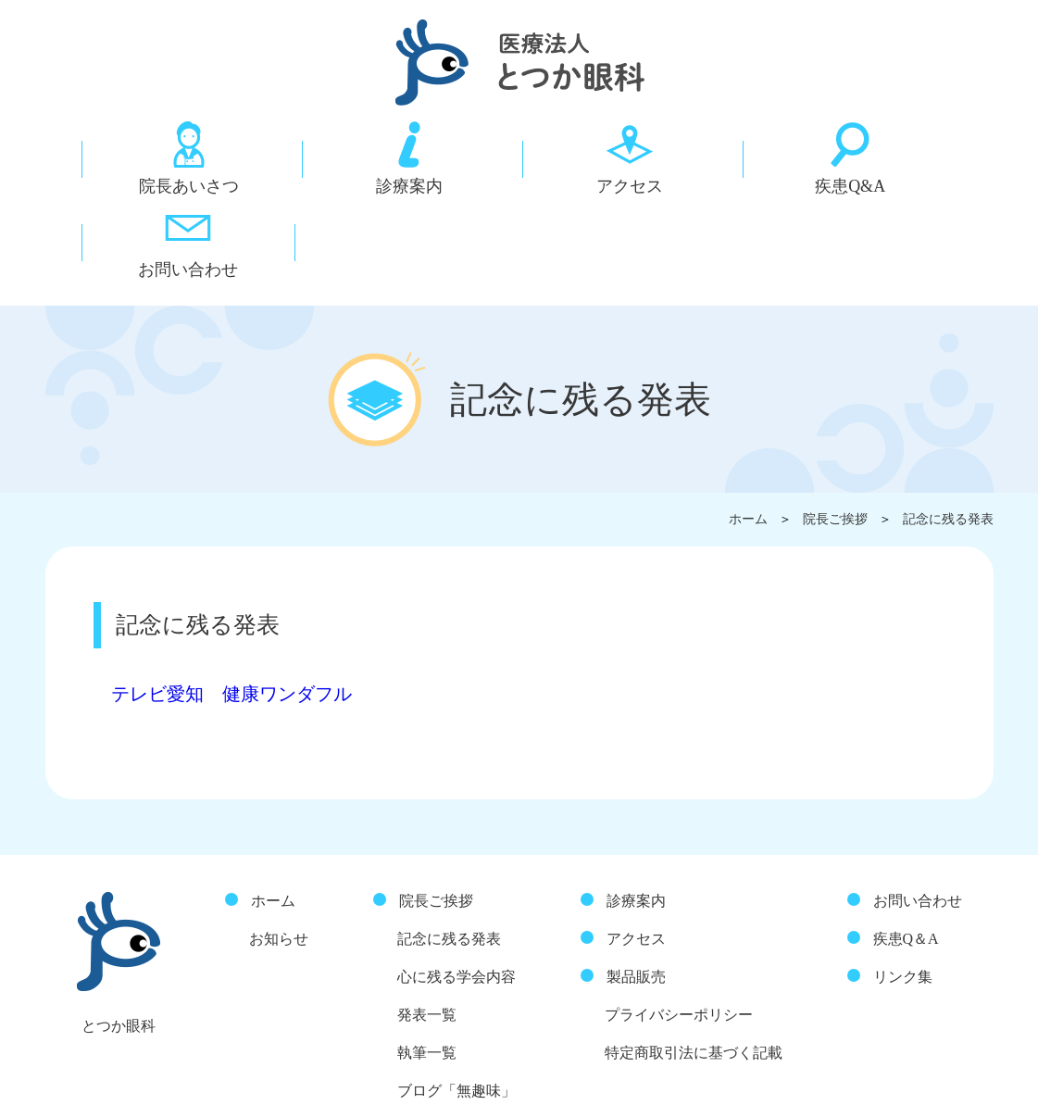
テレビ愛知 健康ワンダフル (239, 603)
